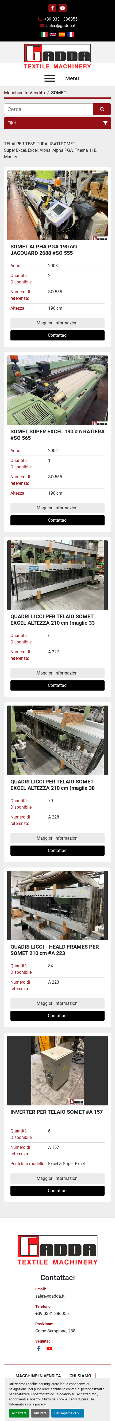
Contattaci (57, 335)
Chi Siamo (80, 1375)
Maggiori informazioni (58, 322)
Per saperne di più (67, 1413)
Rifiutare (40, 1413)
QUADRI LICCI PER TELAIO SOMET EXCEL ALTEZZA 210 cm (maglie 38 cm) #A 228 (52, 788)
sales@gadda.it (60, 25)
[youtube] (63, 8)
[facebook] (52, 8)
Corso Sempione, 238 (55, 1330)
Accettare (19, 1413)
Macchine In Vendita (38, 1375)
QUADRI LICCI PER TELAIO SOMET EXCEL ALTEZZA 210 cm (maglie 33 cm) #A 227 (52, 622)
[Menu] (49, 78)
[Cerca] (48, 109)
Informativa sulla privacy (27, 1404)
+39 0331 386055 (61, 19)
